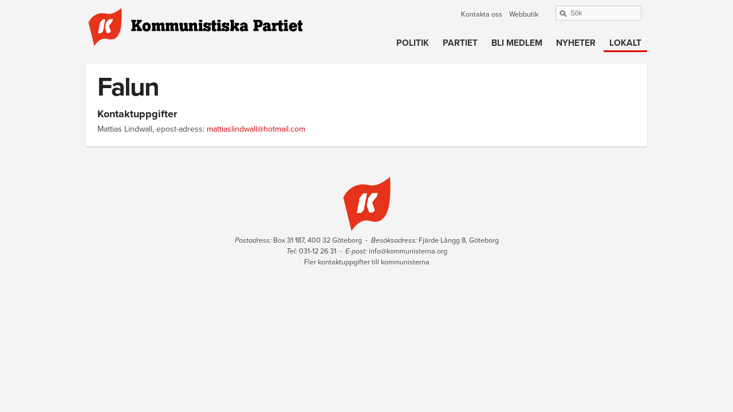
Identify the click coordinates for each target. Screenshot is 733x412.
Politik (412, 43)
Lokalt (625, 43)
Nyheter (576, 43)
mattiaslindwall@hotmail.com (256, 129)
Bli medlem (516, 43)
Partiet (460, 43)
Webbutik (523, 14)
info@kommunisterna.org (408, 251)
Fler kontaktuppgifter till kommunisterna (366, 262)
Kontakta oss (481, 14)
